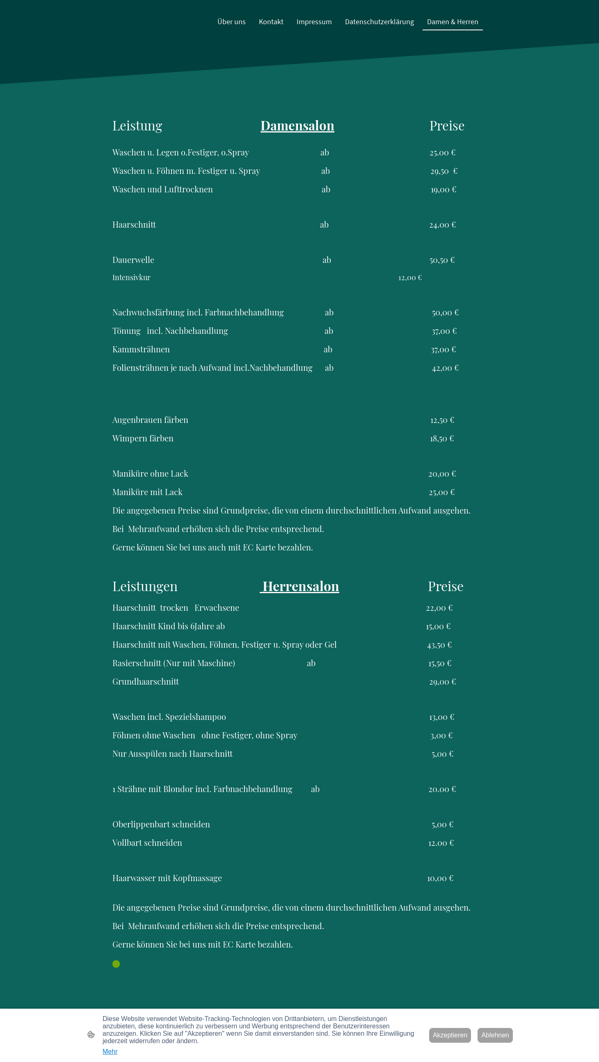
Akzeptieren (450, 1035)
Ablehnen (495, 1035)
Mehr (110, 1051)
